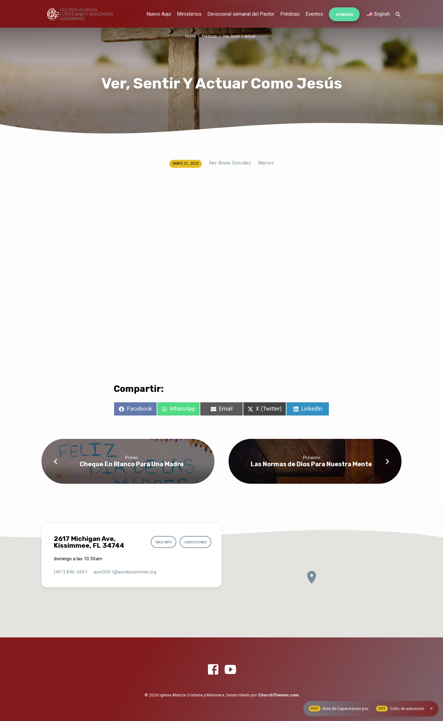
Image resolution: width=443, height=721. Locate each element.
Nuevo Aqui (158, 14)
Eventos (314, 14)
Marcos (266, 163)
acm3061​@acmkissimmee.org (125, 572)
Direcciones (194, 542)
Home (190, 36)
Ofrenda (344, 14)
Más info (161, 542)
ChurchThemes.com (278, 694)
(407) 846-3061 (71, 572)
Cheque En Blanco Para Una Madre (132, 464)
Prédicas (290, 14)
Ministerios (189, 14)
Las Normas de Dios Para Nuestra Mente (311, 464)
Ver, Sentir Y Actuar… (240, 36)
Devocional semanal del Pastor (240, 14)
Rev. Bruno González (230, 163)
